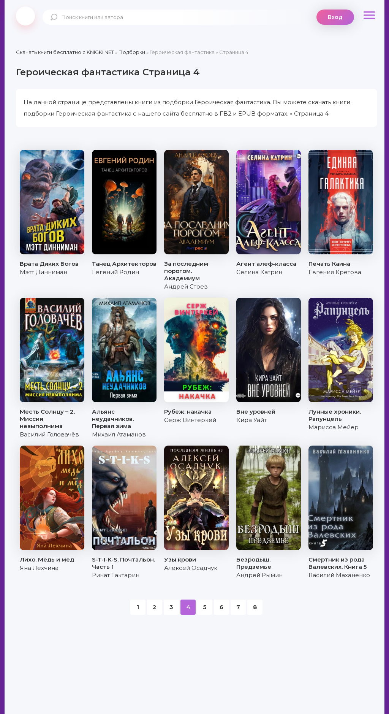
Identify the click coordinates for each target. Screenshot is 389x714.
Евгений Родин (115, 272)
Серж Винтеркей (190, 420)
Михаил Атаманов (119, 434)
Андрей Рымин (259, 575)
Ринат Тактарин (115, 575)
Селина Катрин (259, 272)
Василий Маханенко (339, 575)
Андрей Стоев (186, 286)
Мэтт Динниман (43, 272)
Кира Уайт (251, 420)
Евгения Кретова (334, 272)
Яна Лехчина (39, 567)
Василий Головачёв (49, 434)
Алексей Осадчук (190, 567)
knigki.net (25, 15)
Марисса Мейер (333, 427)
